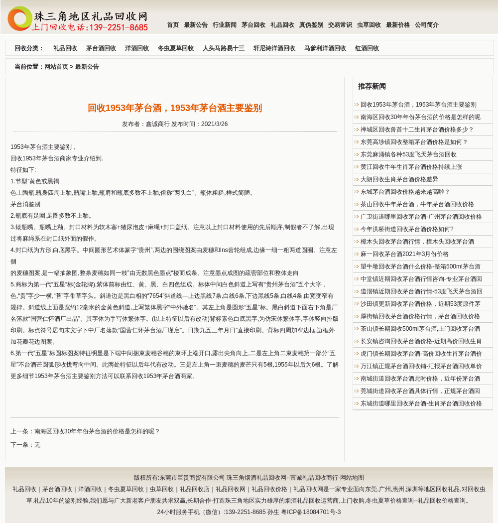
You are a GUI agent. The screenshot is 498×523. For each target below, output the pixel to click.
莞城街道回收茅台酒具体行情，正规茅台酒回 (420, 391)
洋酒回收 (90, 489)
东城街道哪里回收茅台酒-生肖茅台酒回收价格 (421, 403)
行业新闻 (225, 24)
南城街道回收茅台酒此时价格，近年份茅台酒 (420, 378)
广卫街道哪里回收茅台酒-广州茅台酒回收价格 (421, 216)
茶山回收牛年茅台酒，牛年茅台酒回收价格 (417, 204)
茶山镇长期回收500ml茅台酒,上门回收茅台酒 (420, 328)
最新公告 (196, 24)
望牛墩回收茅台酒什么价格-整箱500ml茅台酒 (421, 266)
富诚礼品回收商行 (314, 477)
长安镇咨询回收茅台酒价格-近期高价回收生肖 (421, 341)
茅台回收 (253, 24)
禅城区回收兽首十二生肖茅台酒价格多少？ (417, 129)
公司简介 (427, 24)
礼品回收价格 (269, 489)
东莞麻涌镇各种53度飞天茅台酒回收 (409, 154)
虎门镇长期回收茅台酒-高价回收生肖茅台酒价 (421, 353)
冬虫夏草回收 (126, 489)
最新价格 (398, 24)
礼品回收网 (231, 489)
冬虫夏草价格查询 (390, 500)
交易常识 (340, 24)
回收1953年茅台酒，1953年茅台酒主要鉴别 (419, 104)
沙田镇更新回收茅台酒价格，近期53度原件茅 (421, 303)
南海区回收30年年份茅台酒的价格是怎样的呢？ (97, 431)
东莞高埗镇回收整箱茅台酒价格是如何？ (414, 141)
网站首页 (56, 66)
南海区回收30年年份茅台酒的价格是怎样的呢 (421, 117)
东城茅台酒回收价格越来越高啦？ (405, 191)
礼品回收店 (195, 489)
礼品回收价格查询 (442, 500)
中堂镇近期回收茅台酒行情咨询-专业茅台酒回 (421, 278)
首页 (173, 24)
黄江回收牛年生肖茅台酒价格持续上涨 (411, 166)
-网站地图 (351, 477)
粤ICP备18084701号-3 (311, 512)
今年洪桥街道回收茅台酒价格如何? (407, 229)
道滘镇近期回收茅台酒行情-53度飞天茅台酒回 (422, 291)
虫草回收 (369, 24)
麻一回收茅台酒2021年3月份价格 (405, 254)
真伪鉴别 (311, 24)
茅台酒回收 (57, 489)
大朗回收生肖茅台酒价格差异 (399, 179)
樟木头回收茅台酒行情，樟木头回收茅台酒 (417, 241)
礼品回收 (282, 24)
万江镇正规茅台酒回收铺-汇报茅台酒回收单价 (421, 366)
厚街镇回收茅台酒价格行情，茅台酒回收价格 (420, 316)
